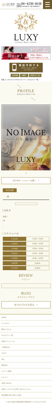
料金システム (6, 329)
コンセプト (5, 323)
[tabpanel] (26, 137)
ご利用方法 (5, 347)
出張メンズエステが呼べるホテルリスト (16, 389)
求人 (3, 359)
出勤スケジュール (8, 341)
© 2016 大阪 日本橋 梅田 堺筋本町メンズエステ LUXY (26, 402)
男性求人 (4, 365)
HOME (3, 317)
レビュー (4, 377)
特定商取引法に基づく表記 (11, 395)
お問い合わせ (6, 383)
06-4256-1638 (31, 4)
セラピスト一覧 (7, 335)
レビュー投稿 (6, 371)
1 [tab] (27, 172)
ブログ (3, 353)
